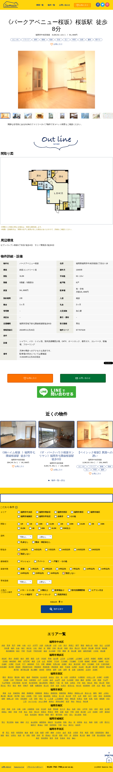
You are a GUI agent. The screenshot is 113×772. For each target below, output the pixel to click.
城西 (2, 735)
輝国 (48, 648)
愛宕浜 (10, 677)
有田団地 (19, 733)
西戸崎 (16, 696)
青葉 (4, 693)
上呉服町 (78, 659)
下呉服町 (72, 661)
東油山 (40, 725)
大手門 (35, 646)
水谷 (108, 699)
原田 (36, 699)
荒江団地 (10, 722)
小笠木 (58, 733)
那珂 (84, 664)
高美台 (54, 696)
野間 (56, 712)
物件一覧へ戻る (58, 481)
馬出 (66, 699)
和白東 (85, 702)
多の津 (68, 696)
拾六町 (24, 683)
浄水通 (6, 648)
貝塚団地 (16, 693)
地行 (23, 648)
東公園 (88, 667)
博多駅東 (46, 667)
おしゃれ (15, 40)
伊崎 (18, 646)
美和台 (51, 702)
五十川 (62, 709)
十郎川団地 (16, 683)
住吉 (107, 661)
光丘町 (81, 667)
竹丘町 (17, 664)
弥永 (26, 715)
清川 (65, 646)
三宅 (89, 712)
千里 (58, 683)
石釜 (36, 733)
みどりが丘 (32, 702)
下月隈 (80, 661)
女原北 (63, 686)
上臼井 (62, 659)
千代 (37, 664)
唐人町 (60, 648)
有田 (12, 733)
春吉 (18, 651)
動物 (43, 40)
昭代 (7, 735)
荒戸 (13, 646)
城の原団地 (43, 683)
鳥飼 (66, 648)
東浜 (41, 699)
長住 (30, 712)
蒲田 (100, 693)
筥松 (17, 699)
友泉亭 (77, 725)
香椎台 (46, 693)
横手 (52, 715)
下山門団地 (6, 683)
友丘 (85, 722)
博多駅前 (37, 667)
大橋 (24, 709)
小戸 (39, 680)
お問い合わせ (64, 5)
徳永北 (89, 683)
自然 (81, 40)
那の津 (84, 648)
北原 (63, 680)
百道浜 (62, 738)
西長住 (43, 712)
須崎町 (101, 661)
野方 (9, 686)
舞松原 (72, 699)
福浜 (45, 651)
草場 (77, 680)
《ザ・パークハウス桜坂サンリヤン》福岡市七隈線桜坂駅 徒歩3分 (56, 456)
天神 (54, 648)
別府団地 (53, 725)
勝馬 (95, 693)
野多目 (50, 712)
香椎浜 (70, 693)
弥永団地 (33, 715)
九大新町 (70, 680)
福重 (31, 686)
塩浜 (23, 696)
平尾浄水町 (37, 651)
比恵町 (74, 667)
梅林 (22, 722)
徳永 (83, 683)
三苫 (25, 702)
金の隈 (55, 659)
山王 (43, 661)
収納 (51, 40)
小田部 (75, 733)
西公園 (90, 648)
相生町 (4, 659)
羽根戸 (25, 686)
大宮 (54, 646)
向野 (101, 712)
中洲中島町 (105, 664)
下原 (35, 696)
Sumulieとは (19, 767)
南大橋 (83, 712)
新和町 (94, 661)
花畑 (61, 712)
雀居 (33, 661)
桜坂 (96, 646)
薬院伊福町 (87, 651)
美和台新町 (60, 702)
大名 (35, 648)
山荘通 (107, 646)
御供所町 (12, 661)
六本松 (95, 651)
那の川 (77, 648)
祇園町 (100, 659)
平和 (59, 651)
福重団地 (38, 686)
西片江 (107, 722)
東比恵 (108, 667)
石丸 (57, 677)
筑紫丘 (4, 712)
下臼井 (56, 661)
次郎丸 (13, 735)
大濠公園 (48, 646)
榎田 (32, 659)
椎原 (86, 733)
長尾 (96, 722)
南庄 (37, 738)
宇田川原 (18, 680)
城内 (12, 648)
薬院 (79, 651)
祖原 (19, 735)
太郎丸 (72, 683)
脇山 (73, 738)
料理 (74, 40)
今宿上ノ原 (91, 677)
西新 (61, 735)
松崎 (85, 699)
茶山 (70, 722)
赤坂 (3, 646)
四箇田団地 (99, 733)
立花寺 (88, 670)
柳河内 (41, 715)
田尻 (66, 683)
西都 (99, 680)
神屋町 (93, 659)
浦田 (27, 659)
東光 (70, 664)
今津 (12, 680)
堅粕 (49, 659)
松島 (90, 699)
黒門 (77, 646)
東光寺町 (77, 664)
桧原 (67, 712)
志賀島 (28, 696)
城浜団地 (47, 696)
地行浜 (28, 648)
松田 (96, 699)
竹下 (24, 664)
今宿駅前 (81, 677)
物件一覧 (51, 5)
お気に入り (58, 44)
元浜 (98, 686)
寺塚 (15, 712)
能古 (14, 686)
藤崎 (88, 735)
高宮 (96, 709)
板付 (22, 659)
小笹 (60, 646)
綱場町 (48, 664)
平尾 (23, 651)
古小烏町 (52, 651)
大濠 (41, 646)
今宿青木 (72, 677)
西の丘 (3, 686)
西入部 (101, 683)
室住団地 (44, 738)
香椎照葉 (62, 693)
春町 (61, 667)
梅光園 (104, 648)
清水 (79, 709)
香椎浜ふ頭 (79, 693)
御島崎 (101, 699)
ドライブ (26, 40)
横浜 (103, 686)
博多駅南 (54, 667)
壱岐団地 (35, 677)
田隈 (33, 735)
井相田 (16, 659)
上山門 (57, 680)
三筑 (38, 661)
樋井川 (33, 725)
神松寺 (50, 722)
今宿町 (99, 677)
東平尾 (16, 670)
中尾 (20, 712)
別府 (46, 725)
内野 (47, 733)
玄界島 (88, 680)
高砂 (40, 648)
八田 (30, 699)
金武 (51, 680)
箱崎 (3, 699)
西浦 (108, 683)
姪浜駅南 (86, 686)
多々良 (61, 696)
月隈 (42, 664)
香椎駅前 (30, 693)
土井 (79, 696)
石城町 (4, 664)
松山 (65, 725)
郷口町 (10, 696)
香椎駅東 (38, 693)
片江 (27, 722)
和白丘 (78, 702)
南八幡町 (34, 670)
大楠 (18, 709)
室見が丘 (71, 686)
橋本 (19, 686)
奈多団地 (107, 696)
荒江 (3, 722)
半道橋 (67, 667)
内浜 (25, 680)
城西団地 (42, 722)
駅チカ (98, 40)
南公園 (73, 651)
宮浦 (52, 686)
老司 (66, 715)
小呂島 (45, 680)
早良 (81, 733)
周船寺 (51, 683)
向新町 (95, 712)
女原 (57, 686)
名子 (90, 696)
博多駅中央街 (27, 667)
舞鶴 (64, 651)
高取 (28, 735)
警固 (82, 646)
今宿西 (106, 677)
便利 (35, 40)
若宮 (67, 702)
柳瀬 (47, 715)
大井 (37, 659)
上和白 (106, 693)
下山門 (105, 680)
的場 (77, 712)
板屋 (42, 733)
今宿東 (5, 680)
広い (66, 40)
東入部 (82, 735)
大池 (13, 709)
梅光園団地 (10, 651)
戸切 (78, 683)
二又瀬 (50, 699)
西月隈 (11, 667)
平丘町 (29, 651)
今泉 (24, 646)
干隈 (60, 725)
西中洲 (97, 648)
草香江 (71, 646)
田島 (65, 722)
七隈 (101, 722)
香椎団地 (54, 693)
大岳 (9, 693)
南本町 (41, 670)
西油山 (47, 735)
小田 (94, 680)
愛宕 (4, 677)
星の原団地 (101, 735)
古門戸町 (26, 661)
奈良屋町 (3, 667)
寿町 (19, 661)
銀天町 (107, 659)
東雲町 (49, 661)
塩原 (73, 709)
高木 (91, 709)
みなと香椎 (43, 702)
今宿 (66, 677)
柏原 (49, 709)
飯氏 (23, 677)
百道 (56, 738)
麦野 (54, 670)
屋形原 (107, 712)
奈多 (100, 696)
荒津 (8, 646)
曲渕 (109, 735)
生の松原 (43, 677)
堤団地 (79, 722)
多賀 (101, 709)
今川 (29, 646)
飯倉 (17, 722)
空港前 (5, 661)
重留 (107, 733)
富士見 (46, 686)
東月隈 (94, 667)
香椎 (23, 693)
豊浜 (95, 683)
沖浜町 (43, 659)
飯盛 (28, 677)
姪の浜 (78, 686)
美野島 (48, 670)
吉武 (108, 686)
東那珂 (101, 667)
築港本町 (30, 664)
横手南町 (59, 715)
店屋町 (64, 664)
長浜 (71, 648)
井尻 (3, 709)
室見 (51, 738)
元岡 (93, 686)
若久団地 (78, 715)
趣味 (89, 40)
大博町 (11, 664)
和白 (72, 702)
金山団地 (34, 722)
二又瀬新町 (59, 699)
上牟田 (86, 659)
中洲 (97, 664)
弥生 (68, 738)
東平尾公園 (25, 670)
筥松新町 (23, 699)
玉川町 (107, 709)
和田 (84, 715)
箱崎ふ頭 (10, 699)
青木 (10, 659)
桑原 (82, 680)
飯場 (31, 733)
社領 (40, 696)
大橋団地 (30, 709)
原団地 (75, 735)
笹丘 (101, 646)
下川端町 (64, 661)
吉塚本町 (80, 670)
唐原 (84, 696)
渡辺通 (102, 651)
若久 (71, 715)
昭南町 (87, 661)
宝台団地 (58, 722)
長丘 (25, 712)
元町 (60, 670)
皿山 (68, 709)
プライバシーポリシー (35, 767)
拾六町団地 (33, 683)
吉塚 (73, 670)
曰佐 (37, 709)
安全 (58, 40)
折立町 (43, 709)
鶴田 (10, 712)
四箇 (92, 733)
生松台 (51, 677)
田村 (38, 735)
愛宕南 (17, 677)
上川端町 (70, 659)
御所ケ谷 (89, 646)
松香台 (79, 699)
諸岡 (65, 670)
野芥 (66, 735)
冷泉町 (95, 670)
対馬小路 (56, 664)
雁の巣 (3, 696)
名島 (95, 696)
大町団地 (32, 680)
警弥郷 (55, 709)
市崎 (8, 709)
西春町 (18, 667)
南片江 (71, 725)
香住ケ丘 (88, 693)
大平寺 (84, 709)
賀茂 (69, 733)
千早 (74, 696)
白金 (17, 648)
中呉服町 (90, 664)
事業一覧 (40, 5)
